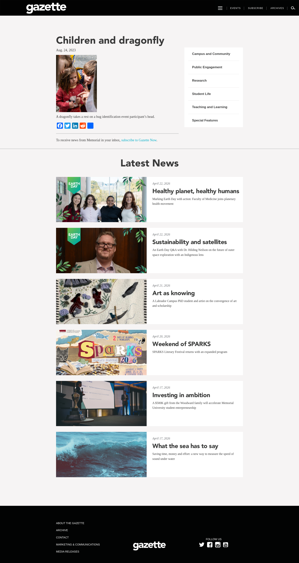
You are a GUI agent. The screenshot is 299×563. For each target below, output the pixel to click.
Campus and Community (211, 54)
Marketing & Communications (78, 544)
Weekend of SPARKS (181, 344)
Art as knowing (173, 293)
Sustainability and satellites (189, 242)
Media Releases (67, 551)
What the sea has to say (185, 446)
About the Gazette (70, 523)
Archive (62, 530)
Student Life (201, 94)
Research (199, 80)
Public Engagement (207, 67)
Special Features (205, 120)
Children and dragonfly (110, 40)
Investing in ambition (181, 395)
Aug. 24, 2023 (66, 50)
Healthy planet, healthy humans (195, 191)
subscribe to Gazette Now (138, 140)
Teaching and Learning (209, 107)
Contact (62, 537)
